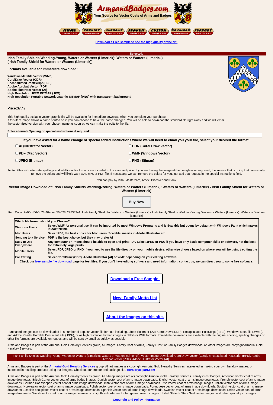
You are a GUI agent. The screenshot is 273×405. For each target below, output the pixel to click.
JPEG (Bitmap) (31, 160)
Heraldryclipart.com (141, 369)
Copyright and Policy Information (136, 399)
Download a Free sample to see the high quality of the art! (136, 42)
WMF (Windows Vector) (151, 153)
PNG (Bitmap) (143, 160)
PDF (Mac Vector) (33, 153)
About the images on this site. (135, 317)
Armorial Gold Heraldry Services (72, 366)
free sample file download (53, 261)
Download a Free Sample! (135, 279)
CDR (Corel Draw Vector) (152, 146)
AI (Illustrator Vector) (35, 146)
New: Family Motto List (135, 298)
